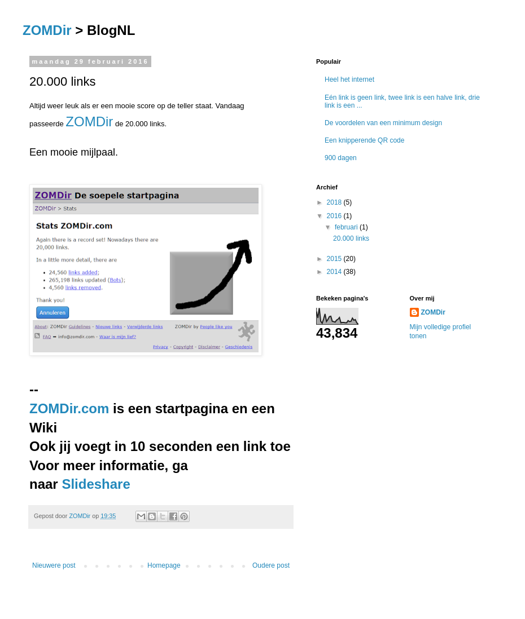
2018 (335, 202)
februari (347, 227)
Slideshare (96, 484)
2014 (335, 272)
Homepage (164, 565)
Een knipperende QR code (364, 140)
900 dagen (341, 158)
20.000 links (351, 238)
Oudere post (271, 565)
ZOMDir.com (69, 408)
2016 (335, 216)
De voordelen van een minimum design (383, 123)
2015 (335, 259)
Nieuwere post (54, 565)
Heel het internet (349, 79)
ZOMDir (47, 30)
